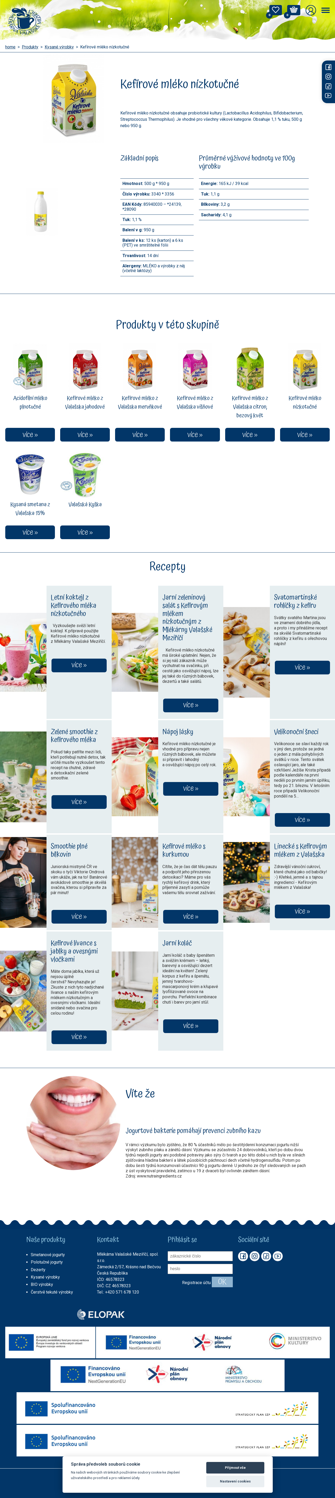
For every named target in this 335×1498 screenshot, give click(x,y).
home (10, 47)
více (76, 665)
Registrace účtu (196, 1282)
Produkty (30, 47)
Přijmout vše (235, 1468)
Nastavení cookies (235, 1481)
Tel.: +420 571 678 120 (118, 1292)
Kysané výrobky (59, 47)
